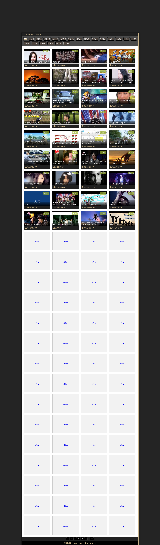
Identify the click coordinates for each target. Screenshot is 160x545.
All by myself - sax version (118, 163)
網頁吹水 (79, 39)
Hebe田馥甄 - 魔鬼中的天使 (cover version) (120, 203)
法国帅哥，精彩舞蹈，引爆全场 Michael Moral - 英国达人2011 (92, 122)
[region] (80, 16)
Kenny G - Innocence (116, 224)
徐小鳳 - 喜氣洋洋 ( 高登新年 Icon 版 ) (65, 143)
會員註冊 (50, 43)
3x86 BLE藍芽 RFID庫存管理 (33, 34)
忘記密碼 (58, 43)
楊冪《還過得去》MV (32, 184)
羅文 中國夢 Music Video (117, 143)
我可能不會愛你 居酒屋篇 (33, 224)
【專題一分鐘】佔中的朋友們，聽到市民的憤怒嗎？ (65, 162)
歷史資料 (34, 43)
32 (92, 538)
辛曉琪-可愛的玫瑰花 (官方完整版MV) (37, 62)
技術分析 (63, 39)
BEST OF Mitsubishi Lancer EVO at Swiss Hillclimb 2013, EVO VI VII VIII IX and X (65, 102)
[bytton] (25, 39)
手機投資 (103, 39)
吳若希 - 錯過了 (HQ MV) (118, 123)
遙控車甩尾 (28, 102)
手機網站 (71, 39)
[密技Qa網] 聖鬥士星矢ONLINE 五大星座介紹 (94, 101)
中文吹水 (110, 39)
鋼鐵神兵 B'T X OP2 (88, 62)
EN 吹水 (126, 39)
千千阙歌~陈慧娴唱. (59, 184)
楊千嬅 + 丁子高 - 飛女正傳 (118, 184)
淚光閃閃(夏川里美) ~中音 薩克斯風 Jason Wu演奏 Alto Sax (93, 223)
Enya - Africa (29, 82)
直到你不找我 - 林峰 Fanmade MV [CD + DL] (122, 101)
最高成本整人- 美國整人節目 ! (62, 123)
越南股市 (39, 39)
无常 (26, 204)
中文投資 (118, 39)
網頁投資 (87, 39)
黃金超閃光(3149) (32, 65)
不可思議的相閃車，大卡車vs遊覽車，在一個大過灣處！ (65, 81)
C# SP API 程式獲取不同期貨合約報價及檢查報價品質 (93, 142)
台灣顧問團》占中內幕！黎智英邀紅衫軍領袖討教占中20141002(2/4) (94, 81)
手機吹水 (95, 39)
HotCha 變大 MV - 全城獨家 (62, 224)
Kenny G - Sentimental (88, 184)
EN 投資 (133, 39)
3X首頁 (32, 39)
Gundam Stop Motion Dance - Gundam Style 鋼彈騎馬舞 (121, 61)
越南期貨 (47, 39)
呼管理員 (66, 43)
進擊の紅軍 (56, 62)
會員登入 (42, 43)
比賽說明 (26, 43)
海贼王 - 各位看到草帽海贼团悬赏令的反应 (37, 142)
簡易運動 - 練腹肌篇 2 (32, 123)
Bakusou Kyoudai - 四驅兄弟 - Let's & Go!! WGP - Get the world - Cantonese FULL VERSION (64, 203)
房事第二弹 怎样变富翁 (89, 204)
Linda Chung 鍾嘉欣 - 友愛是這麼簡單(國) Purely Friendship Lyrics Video (121, 81)
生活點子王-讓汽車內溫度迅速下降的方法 (37, 162)
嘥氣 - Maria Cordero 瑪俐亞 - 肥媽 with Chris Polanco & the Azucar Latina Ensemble (94, 163)
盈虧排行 (55, 39)
